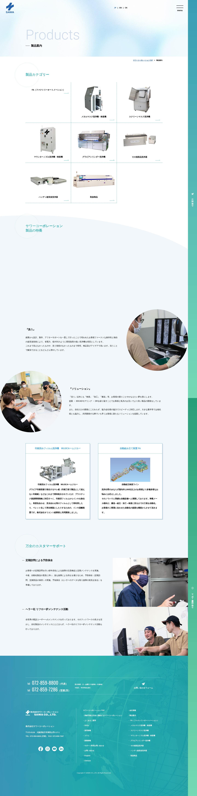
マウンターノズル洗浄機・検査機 (143, 736)
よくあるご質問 (90, 720)
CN (126, 8)
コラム (86, 736)
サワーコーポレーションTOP (143, 60)
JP (115, 8)
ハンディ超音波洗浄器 (139, 751)
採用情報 (87, 730)
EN (120, 8)
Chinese (87, 761)
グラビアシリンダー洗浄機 (140, 741)
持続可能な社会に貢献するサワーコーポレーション (103, 715)
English (87, 756)
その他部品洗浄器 (137, 746)
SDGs (86, 725)
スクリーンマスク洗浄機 (140, 730)
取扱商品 (134, 756)
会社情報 (132, 710)
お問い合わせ (193, 201)
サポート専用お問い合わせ (193, 599)
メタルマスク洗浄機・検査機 (141, 725)
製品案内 (132, 715)
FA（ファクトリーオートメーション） (145, 720)
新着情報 (87, 741)
